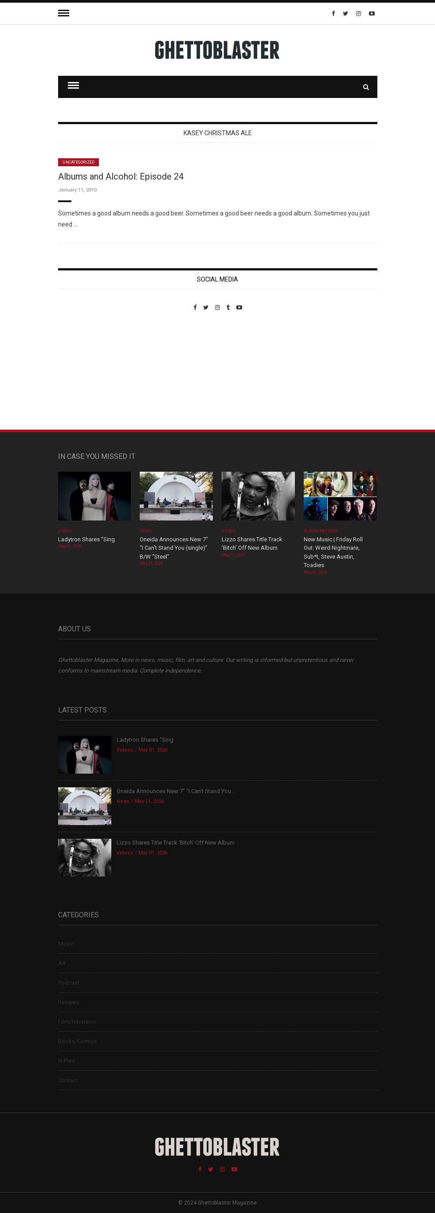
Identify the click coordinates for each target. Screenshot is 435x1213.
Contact (68, 1080)
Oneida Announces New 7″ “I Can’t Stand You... (176, 791)
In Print (66, 1060)
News (145, 531)
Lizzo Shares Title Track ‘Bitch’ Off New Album (176, 842)
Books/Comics (77, 1041)
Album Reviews (320, 531)
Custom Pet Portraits (84, 371)
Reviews (68, 1002)
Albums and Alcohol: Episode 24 (121, 176)
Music (66, 943)
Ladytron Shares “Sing (86, 539)
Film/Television (77, 1021)
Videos (65, 531)
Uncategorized (79, 162)
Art (62, 963)
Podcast (68, 982)
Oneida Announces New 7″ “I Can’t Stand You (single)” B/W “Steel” (174, 548)
